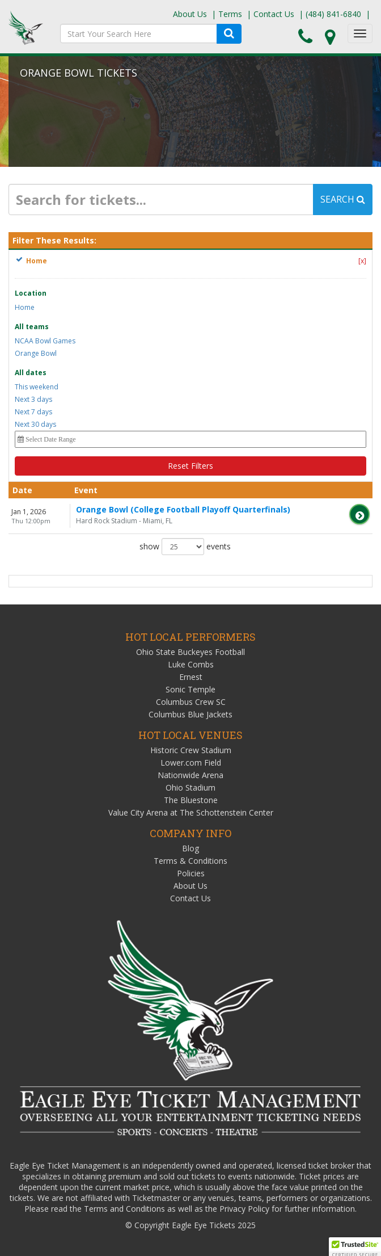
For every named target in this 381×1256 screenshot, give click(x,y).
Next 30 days (35, 424)
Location (30, 293)
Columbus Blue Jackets (190, 714)
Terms (230, 14)
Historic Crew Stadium (190, 750)
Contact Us (273, 14)
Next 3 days (33, 399)
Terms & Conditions (190, 860)
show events (185, 546)
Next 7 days (33, 412)
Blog (190, 848)
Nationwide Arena (190, 775)
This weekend (36, 387)
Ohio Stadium (190, 787)
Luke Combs (191, 664)
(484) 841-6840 (333, 14)
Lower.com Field (190, 762)
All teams (32, 326)
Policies (191, 873)
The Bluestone (191, 800)
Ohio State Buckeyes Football (190, 651)
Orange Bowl (36, 353)
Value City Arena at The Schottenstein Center (190, 812)
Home (25, 307)
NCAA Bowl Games (45, 341)
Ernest (190, 676)
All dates (30, 372)
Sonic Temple (190, 689)
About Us (190, 14)
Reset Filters (190, 465)
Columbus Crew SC (191, 701)
